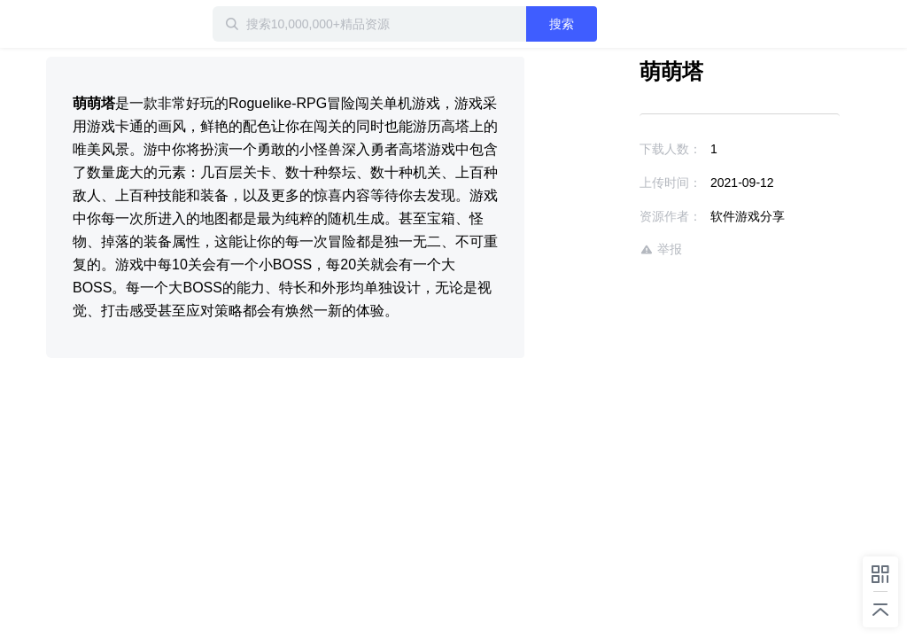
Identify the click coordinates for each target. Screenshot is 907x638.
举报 (661, 249)
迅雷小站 (103, 24)
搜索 (561, 24)
